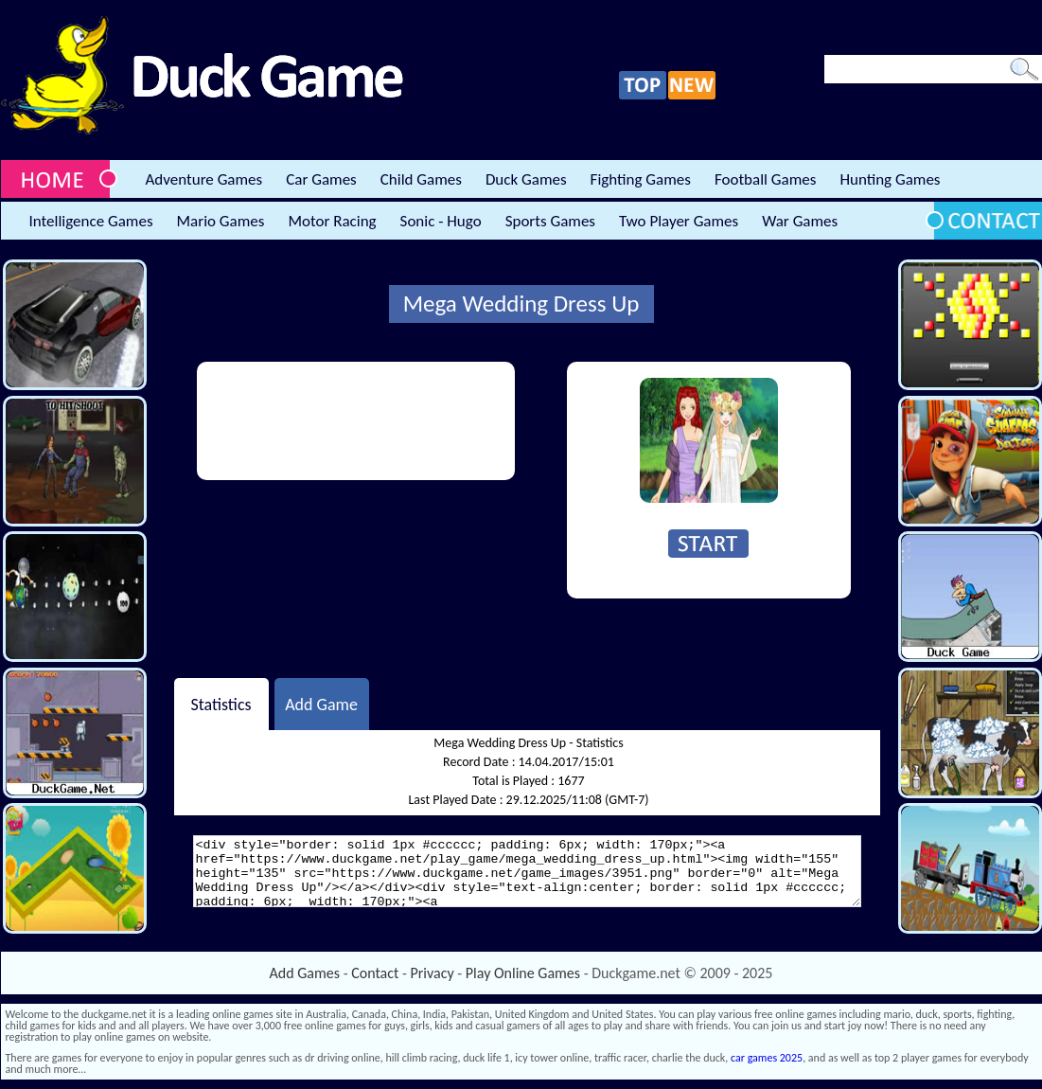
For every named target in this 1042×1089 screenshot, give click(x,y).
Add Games (305, 973)
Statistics (220, 703)
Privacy (432, 973)
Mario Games (221, 221)
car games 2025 (767, 1057)
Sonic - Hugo (441, 221)
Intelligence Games (91, 221)
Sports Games (550, 221)
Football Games (765, 179)
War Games (800, 221)
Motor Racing (332, 221)
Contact (374, 973)
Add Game (321, 703)
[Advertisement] (276, 421)
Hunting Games (889, 179)
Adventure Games (204, 179)
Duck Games (526, 179)
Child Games (421, 179)
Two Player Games (678, 221)
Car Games (321, 179)
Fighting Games (641, 179)
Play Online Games (523, 973)
